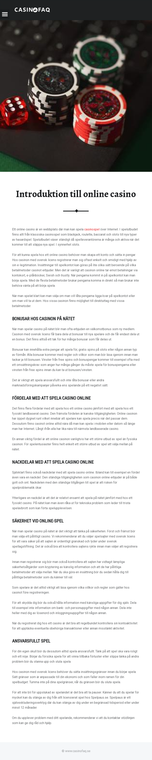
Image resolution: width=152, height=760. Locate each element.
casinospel (92, 229)
